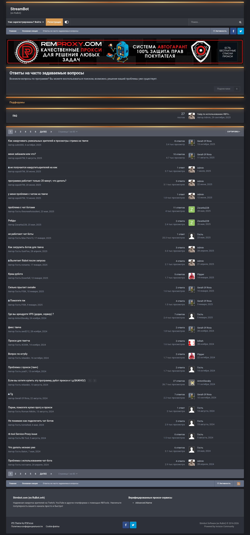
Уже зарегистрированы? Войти (26, 22)
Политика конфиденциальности (27, 526)
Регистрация (54, 22)
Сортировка (233, 132)
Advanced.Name (143, 502)
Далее (43, 132)
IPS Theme (16, 523)
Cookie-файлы (53, 526)
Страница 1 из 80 (67, 132)
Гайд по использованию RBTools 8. (215, 114)
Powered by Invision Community (219, 526)
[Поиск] (203, 22)
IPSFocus (28, 523)
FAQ (15, 115)
